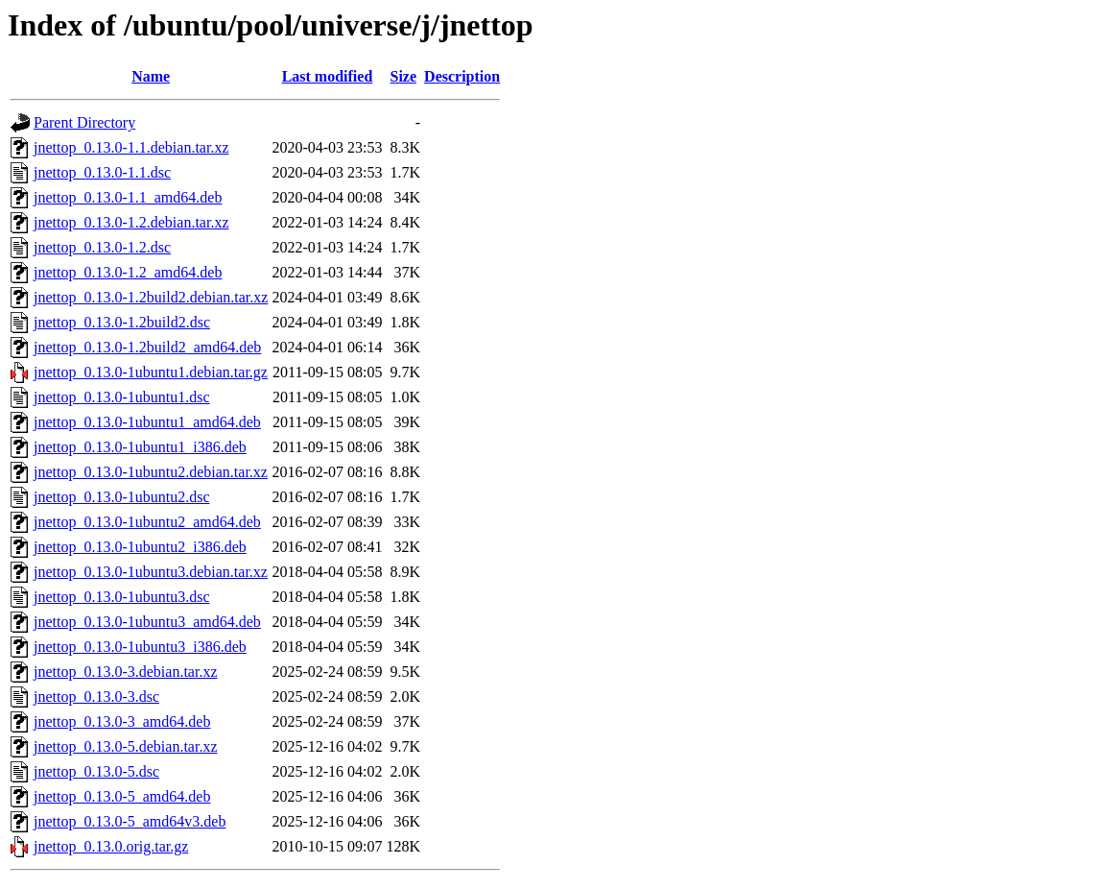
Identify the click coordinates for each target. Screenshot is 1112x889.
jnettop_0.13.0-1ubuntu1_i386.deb (140, 447)
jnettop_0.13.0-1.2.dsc (102, 247)
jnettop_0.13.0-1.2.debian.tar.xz (131, 222)
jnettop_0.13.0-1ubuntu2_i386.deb (140, 547)
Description (462, 76)
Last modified (327, 76)
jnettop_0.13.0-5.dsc (96, 771)
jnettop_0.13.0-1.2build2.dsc (122, 322)
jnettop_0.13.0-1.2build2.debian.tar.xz (151, 297)
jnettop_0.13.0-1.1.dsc (102, 172)
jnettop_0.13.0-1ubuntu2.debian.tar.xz (151, 472)
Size (403, 76)
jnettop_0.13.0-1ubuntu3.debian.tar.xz (151, 572)
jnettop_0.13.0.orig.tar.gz (111, 846)
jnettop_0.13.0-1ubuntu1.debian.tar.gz (151, 372)
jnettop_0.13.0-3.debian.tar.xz (126, 671)
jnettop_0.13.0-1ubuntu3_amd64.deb (147, 621)
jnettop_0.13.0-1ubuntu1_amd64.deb (147, 422)
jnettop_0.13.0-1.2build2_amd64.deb (147, 347)
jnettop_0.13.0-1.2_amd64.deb (128, 272)
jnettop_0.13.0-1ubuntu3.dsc (122, 597)
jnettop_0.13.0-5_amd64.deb (122, 796)
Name (150, 76)
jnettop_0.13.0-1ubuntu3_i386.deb (140, 646)
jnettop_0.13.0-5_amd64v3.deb (129, 821)
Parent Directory (84, 122)
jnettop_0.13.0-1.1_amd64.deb (128, 197)
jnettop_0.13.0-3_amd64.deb (122, 721)
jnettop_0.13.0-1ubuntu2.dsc (122, 497)
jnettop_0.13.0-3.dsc (96, 696)
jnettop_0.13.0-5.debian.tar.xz (126, 746)
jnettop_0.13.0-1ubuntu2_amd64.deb (147, 522)
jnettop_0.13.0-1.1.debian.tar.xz (131, 147)
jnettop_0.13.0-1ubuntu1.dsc (122, 397)
